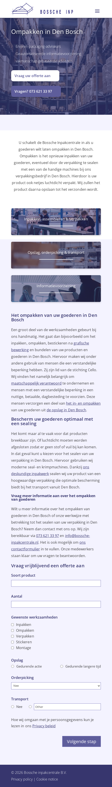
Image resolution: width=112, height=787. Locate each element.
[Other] (67, 706)
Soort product (23, 575)
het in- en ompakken (83, 403)
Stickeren (24, 641)
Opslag (17, 660)
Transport (19, 699)
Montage (23, 647)
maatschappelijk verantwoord (36, 383)
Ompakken (25, 630)
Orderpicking (22, 677)
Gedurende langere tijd (83, 666)
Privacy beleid (44, 725)
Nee (19, 706)
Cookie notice (47, 779)
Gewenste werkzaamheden (34, 617)
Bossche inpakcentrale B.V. (45, 772)
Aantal (16, 596)
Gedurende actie (29, 666)
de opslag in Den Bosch (66, 410)
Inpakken (23, 624)
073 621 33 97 (47, 535)
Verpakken (25, 636)
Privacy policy (22, 779)
